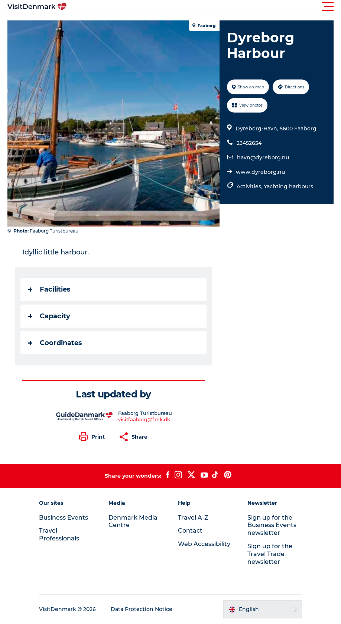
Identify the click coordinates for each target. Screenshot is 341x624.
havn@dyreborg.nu (263, 157)
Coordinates (55, 343)
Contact (190, 530)
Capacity (49, 316)
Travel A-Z (193, 517)
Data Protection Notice (141, 609)
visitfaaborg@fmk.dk (144, 419)
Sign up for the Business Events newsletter (271, 525)
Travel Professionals (59, 534)
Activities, (250, 186)
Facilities (49, 289)
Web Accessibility (204, 543)
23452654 (249, 143)
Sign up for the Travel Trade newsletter (269, 554)
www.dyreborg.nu (260, 172)
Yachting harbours (288, 186)
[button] (204, 6)
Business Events (63, 517)
